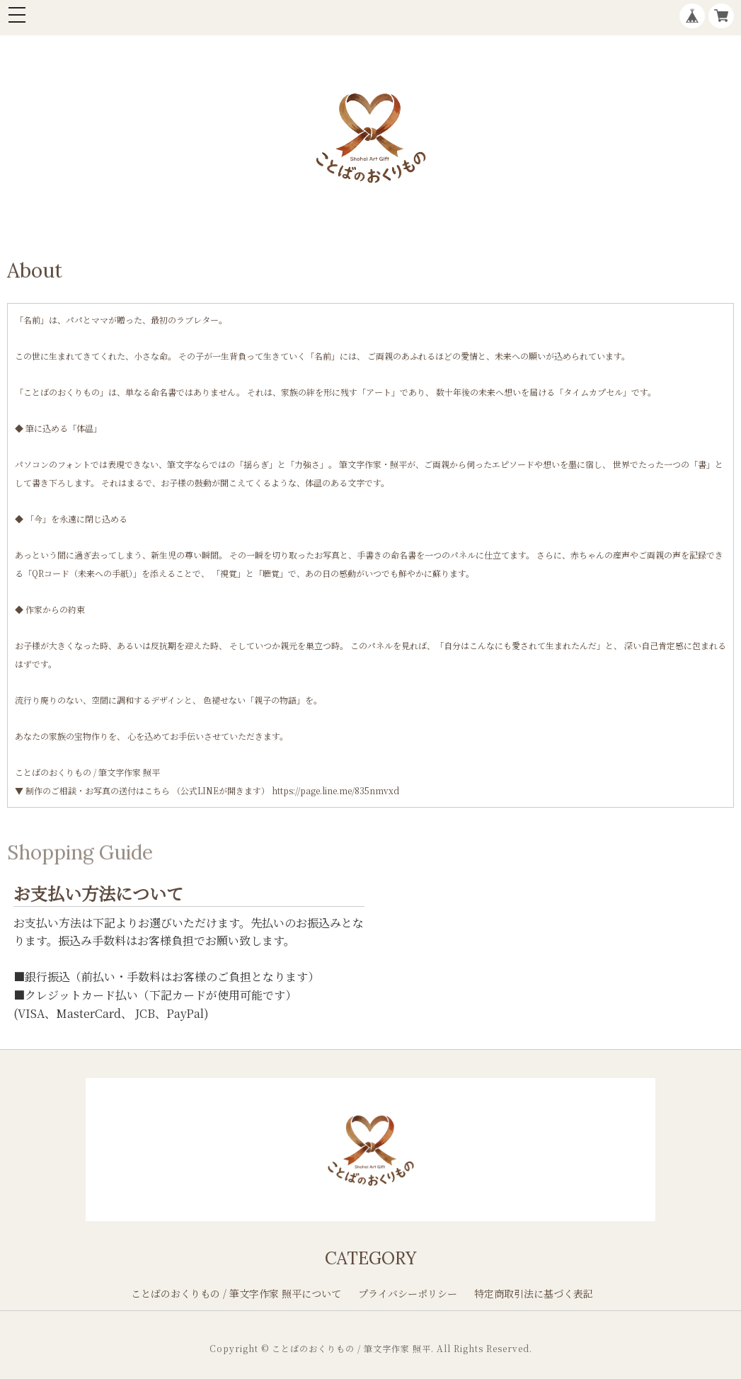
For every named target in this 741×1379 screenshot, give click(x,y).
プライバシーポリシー (407, 1293)
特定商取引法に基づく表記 (533, 1293)
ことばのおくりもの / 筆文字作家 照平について (236, 1293)
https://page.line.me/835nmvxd (335, 790)
